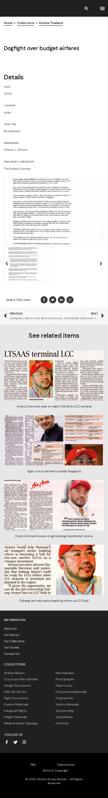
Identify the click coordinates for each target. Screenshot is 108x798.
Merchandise (65, 673)
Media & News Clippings (21, 723)
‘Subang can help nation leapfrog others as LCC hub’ (54, 601)
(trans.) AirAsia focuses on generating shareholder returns (54, 536)
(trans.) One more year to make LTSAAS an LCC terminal (54, 406)
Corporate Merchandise (21, 679)
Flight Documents (16, 698)
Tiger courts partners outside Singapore (54, 471)
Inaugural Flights (15, 711)
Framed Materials (16, 704)
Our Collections (14, 641)
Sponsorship (65, 711)
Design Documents (17, 685)
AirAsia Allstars (14, 673)
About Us (10, 628)
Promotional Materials (71, 692)
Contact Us (11, 654)
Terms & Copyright (56, 770)
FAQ (33, 764)
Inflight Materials (15, 717)
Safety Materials (67, 704)
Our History (11, 635)
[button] (102, 8)
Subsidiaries (64, 717)
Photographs (65, 679)
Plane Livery (64, 685)
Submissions (66, 764)
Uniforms (62, 723)
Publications (64, 698)
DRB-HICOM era (15, 692)
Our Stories (11, 647)
